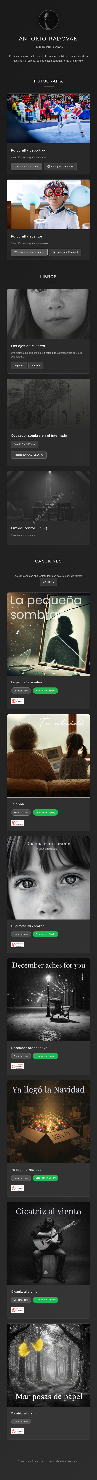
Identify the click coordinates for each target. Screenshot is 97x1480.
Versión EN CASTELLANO (28, 455)
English (36, 365)
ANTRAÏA (48, 582)
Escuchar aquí (21, 690)
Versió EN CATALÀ (24, 444)
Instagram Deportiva (60, 166)
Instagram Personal (65, 252)
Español (18, 365)
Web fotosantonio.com (26, 166)
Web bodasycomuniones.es (29, 252)
